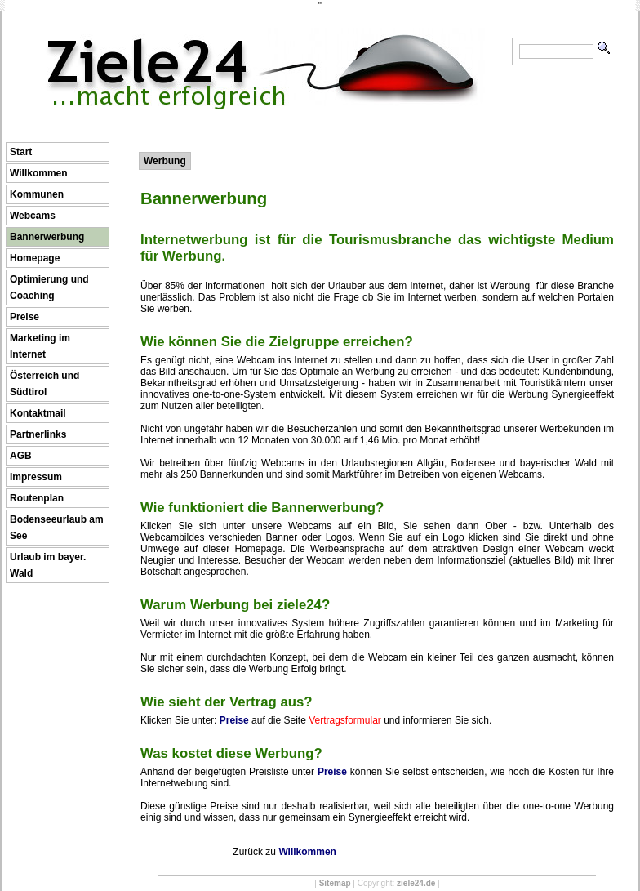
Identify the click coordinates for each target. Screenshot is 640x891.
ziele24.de (416, 883)
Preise (24, 317)
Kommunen (37, 194)
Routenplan (37, 498)
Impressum (36, 477)
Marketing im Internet (40, 346)
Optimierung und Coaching (49, 287)
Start (21, 152)
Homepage (35, 258)
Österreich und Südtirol (44, 384)
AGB (21, 455)
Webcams (33, 215)
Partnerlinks (38, 434)
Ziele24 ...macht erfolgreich (265, 39)
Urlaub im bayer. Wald (48, 565)
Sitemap (335, 883)
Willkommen (39, 173)
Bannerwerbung (47, 237)
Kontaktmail (38, 413)
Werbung (165, 161)
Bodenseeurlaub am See (57, 527)
